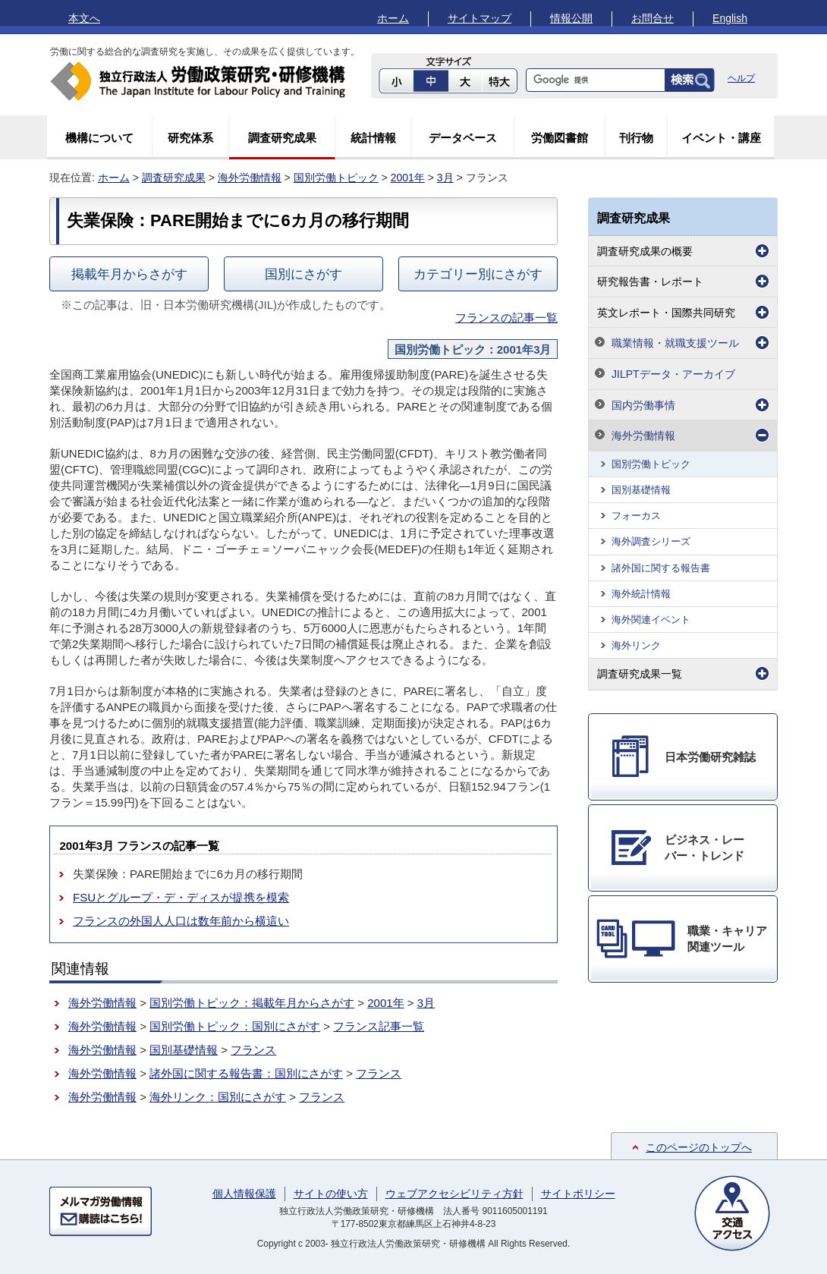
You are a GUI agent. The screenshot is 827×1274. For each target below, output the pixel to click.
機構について (99, 137)
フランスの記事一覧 (506, 317)
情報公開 (571, 18)
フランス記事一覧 (378, 1026)
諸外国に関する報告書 (661, 568)
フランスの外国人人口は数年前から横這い (181, 920)
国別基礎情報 (183, 1049)
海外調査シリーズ (651, 541)
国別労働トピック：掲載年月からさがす (251, 1002)
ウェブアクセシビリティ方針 (454, 1193)
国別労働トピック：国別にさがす (234, 1026)
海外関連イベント (651, 619)
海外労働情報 (249, 177)
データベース (463, 137)
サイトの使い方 (331, 1193)
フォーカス (636, 515)
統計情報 (373, 137)
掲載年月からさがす (129, 274)
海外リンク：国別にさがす (217, 1096)
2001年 (408, 177)
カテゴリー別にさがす (478, 274)
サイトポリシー (578, 1193)
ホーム (393, 18)
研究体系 (190, 137)
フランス (253, 1049)
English (729, 18)
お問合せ (652, 18)
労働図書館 (559, 137)
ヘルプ (741, 78)
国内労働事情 (643, 405)
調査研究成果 (282, 137)
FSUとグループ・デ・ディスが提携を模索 (181, 897)
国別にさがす (303, 274)
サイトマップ (479, 18)
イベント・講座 (721, 137)
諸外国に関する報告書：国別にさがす (246, 1073)
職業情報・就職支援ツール (675, 343)
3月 (445, 177)
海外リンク (636, 645)
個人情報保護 (244, 1193)
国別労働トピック (336, 177)
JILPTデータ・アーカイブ (673, 374)
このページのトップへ (699, 1147)
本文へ (84, 18)
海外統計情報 (641, 593)
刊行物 (636, 137)
